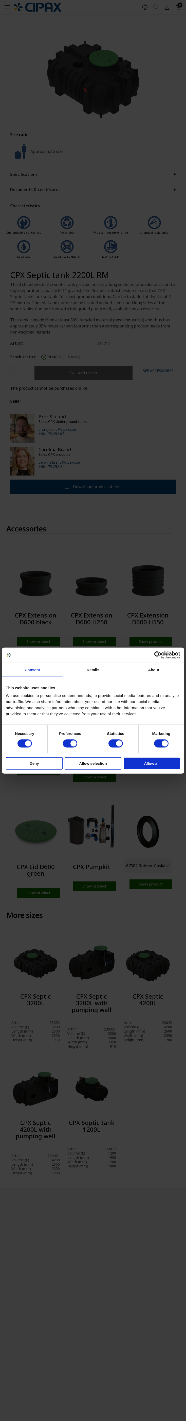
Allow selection (93, 763)
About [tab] (153, 669)
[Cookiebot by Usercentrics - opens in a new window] (158, 655)
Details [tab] (93, 669)
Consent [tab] (32, 669)
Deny (34, 763)
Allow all (151, 763)
